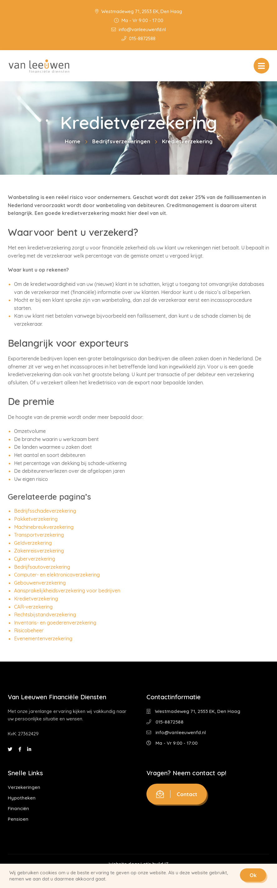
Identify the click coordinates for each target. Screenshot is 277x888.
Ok (253, 875)
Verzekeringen (24, 787)
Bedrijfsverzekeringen (121, 141)
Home (72, 141)
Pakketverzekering (36, 519)
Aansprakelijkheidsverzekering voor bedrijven (67, 590)
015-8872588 (138, 38)
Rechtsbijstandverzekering (45, 614)
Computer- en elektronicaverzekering (57, 575)
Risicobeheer (29, 630)
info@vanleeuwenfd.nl (138, 29)
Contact (176, 794)
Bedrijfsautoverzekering (42, 567)
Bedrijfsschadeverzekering (45, 511)
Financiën (18, 808)
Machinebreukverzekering (44, 527)
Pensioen (18, 819)
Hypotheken (22, 798)
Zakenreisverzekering (39, 551)
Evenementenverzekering (43, 638)
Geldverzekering (33, 543)
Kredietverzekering (36, 599)
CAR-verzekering (33, 607)
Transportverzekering (39, 535)
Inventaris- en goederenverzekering (55, 623)
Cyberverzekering (34, 559)
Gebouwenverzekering (40, 583)
